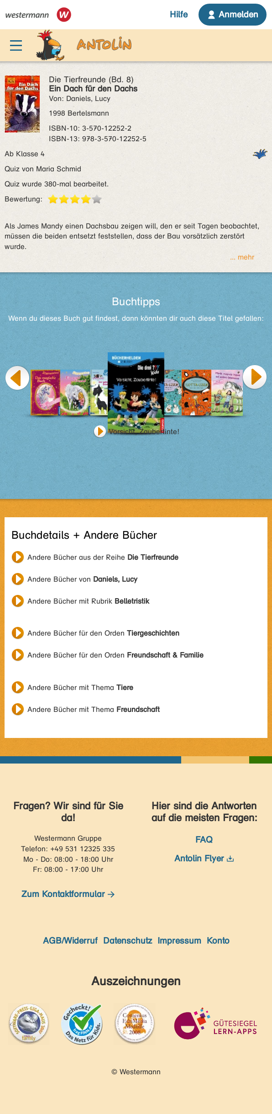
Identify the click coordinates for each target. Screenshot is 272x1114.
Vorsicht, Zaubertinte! (144, 431)
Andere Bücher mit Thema (80, 687)
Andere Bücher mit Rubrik (88, 601)
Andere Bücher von (82, 579)
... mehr (242, 257)
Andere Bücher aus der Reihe (102, 557)
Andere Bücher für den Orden (103, 633)
